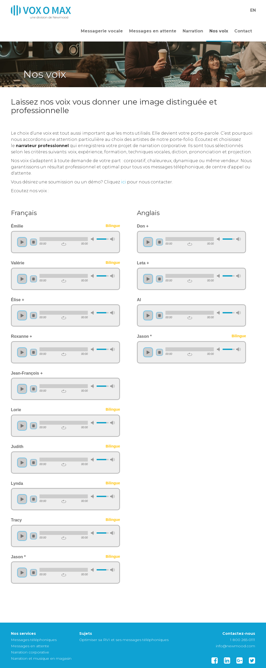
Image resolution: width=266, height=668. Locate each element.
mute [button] (93, 239)
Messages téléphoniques (34, 639)
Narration (193, 31)
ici (123, 182)
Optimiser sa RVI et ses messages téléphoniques (124, 639)
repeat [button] (64, 244)
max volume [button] (112, 239)
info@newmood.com (235, 646)
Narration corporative (30, 652)
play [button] (22, 242)
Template (41, 10)
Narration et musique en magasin (41, 658)
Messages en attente (152, 31)
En (253, 10)
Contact (243, 31)
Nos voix (218, 31)
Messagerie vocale (102, 31)
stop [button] (33, 242)
